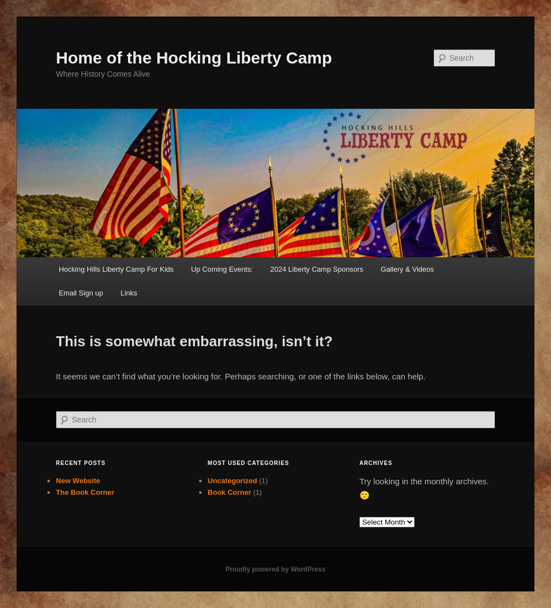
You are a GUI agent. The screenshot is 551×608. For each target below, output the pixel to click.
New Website (78, 481)
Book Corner (229, 492)
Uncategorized (232, 481)
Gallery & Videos (407, 269)
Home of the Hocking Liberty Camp (194, 58)
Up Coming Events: (222, 269)
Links (128, 293)
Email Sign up (81, 293)
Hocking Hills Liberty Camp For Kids (116, 269)
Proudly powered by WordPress (275, 569)
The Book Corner (85, 492)
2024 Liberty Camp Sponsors (317, 269)
